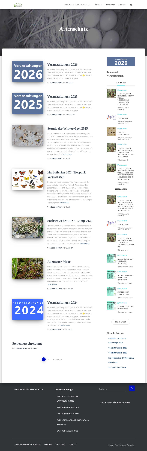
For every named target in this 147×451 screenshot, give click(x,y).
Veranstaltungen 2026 (62, 64)
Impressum (110, 5)
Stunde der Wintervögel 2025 (67, 128)
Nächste (57, 359)
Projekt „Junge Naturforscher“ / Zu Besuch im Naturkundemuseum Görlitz (126, 152)
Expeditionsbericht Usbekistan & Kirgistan (73, 422)
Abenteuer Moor (59, 261)
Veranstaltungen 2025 (62, 96)
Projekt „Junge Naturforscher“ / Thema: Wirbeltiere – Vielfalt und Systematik (126, 99)
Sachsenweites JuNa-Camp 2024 (69, 220)
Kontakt (122, 5)
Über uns (98, 5)
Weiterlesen (67, 154)
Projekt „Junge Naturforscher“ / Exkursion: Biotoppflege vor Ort (126, 242)
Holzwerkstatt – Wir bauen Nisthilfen (125, 261)
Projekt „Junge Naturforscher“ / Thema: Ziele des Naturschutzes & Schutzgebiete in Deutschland (126, 174)
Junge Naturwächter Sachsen (77, 5)
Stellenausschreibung (27, 343)
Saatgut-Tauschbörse (117, 367)
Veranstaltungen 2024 (62, 302)
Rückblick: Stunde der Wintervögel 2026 (67, 399)
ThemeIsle (131, 445)
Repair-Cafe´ (123, 118)
